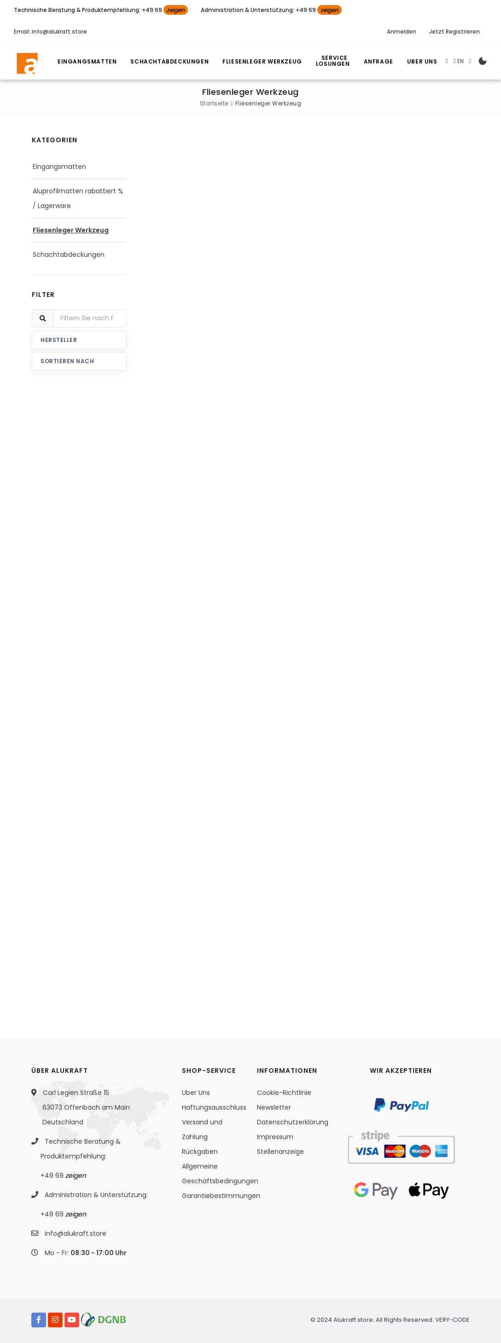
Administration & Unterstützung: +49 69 (271, 10)
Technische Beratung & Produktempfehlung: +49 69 (101, 10)
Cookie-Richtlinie (284, 1092)
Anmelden (401, 31)
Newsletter (274, 1107)
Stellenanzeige (280, 1151)
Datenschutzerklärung (292, 1122)
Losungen (335, 62)
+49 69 (63, 1175)
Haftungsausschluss (214, 1107)
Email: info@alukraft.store (50, 31)
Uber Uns (422, 61)
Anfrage (378, 61)
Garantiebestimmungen (221, 1195)
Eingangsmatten (87, 61)
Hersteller (59, 340)
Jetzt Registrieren (454, 31)
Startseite (214, 103)
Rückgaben (200, 1151)
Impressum (275, 1136)
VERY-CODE (452, 1319)
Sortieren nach (67, 361)
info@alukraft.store (75, 1233)
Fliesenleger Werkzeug (262, 61)
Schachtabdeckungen (169, 61)
